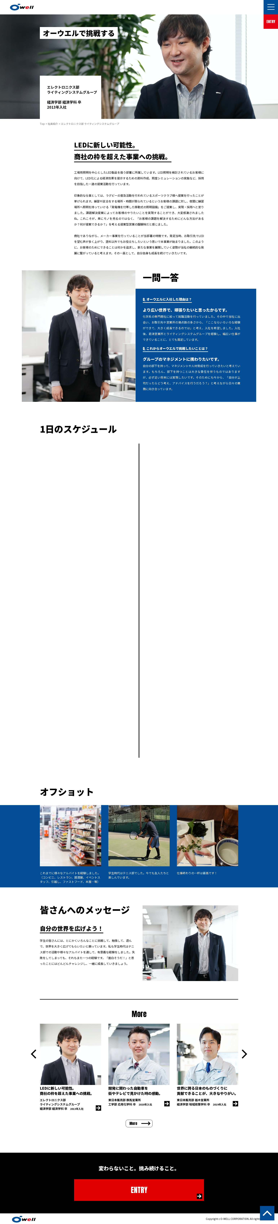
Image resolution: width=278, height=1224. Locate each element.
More (133, 1123)
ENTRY (270, 21)
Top (42, 124)
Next (244, 1054)
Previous (33, 1054)
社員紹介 (53, 124)
